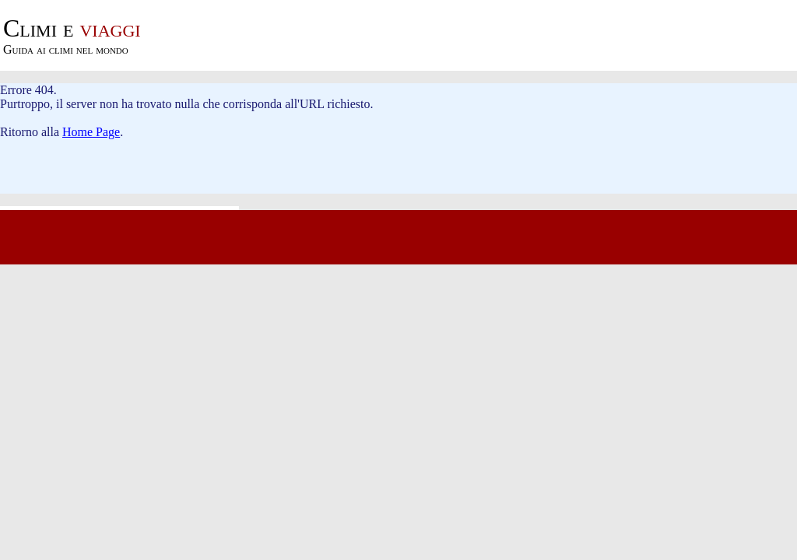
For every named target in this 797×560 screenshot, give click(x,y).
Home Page (91, 131)
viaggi (72, 28)
